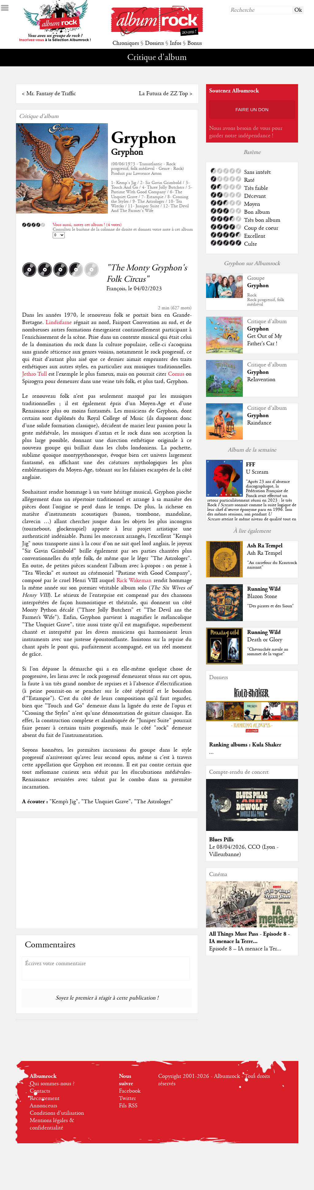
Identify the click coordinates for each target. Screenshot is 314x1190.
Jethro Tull (34, 374)
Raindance (259, 423)
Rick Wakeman (134, 580)
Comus (176, 374)
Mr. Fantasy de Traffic (51, 93)
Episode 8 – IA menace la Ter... (245, 949)
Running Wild (264, 589)
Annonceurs (43, 1106)
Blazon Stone (262, 596)
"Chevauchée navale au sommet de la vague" (267, 651)
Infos (175, 43)
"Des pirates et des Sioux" (270, 606)
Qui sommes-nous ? (52, 1083)
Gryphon (143, 138)
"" (251, 505)
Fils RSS (128, 1106)
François (115, 288)
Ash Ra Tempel (264, 545)
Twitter (127, 1098)
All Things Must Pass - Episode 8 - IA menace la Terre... (249, 937)
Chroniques (126, 43)
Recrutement (44, 1098)
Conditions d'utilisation (57, 1113)
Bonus (194, 43)
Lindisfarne (59, 322)
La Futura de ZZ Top (163, 93)
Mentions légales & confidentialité (52, 1124)
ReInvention (261, 379)
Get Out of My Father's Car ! (264, 340)
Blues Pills (221, 839)
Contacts (40, 1091)
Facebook (129, 1091)
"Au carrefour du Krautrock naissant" (272, 565)
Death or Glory (264, 640)
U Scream (257, 472)
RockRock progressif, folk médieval (265, 299)
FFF (250, 464)
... (211, 752)
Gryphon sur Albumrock (252, 263)
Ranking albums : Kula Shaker (245, 744)
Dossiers (154, 43)
